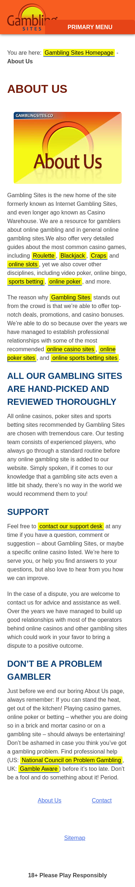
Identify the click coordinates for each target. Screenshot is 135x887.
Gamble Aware (39, 769)
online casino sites (70, 349)
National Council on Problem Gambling (71, 760)
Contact (102, 800)
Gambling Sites (32, 17)
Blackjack (72, 256)
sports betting (26, 282)
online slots (23, 264)
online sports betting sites (84, 358)
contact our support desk (70, 526)
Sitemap (74, 838)
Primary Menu (90, 27)
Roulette (44, 256)
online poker (65, 282)
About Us (50, 800)
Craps (99, 256)
